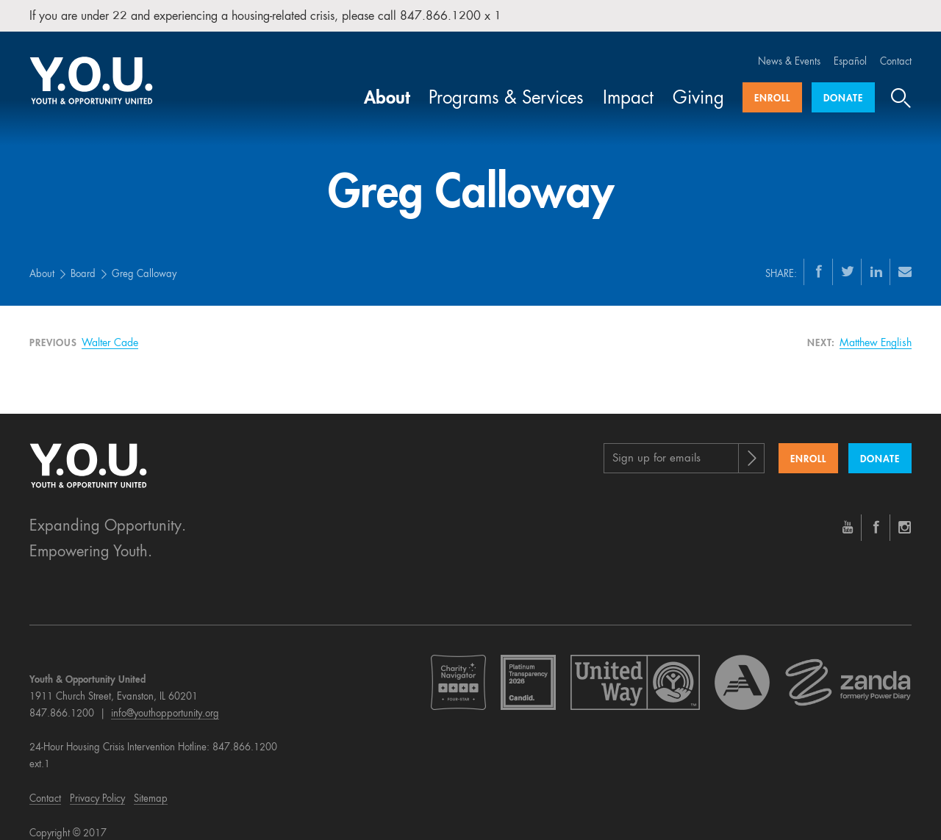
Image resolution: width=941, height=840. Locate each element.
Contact (896, 49)
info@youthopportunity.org (165, 701)
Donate (843, 85)
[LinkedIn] (876, 258)
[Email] (905, 258)
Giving (698, 86)
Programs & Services (506, 86)
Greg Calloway (144, 261)
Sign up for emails (656, 445)
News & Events (789, 49)
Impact (628, 86)
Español (850, 49)
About (387, 86)
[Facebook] (819, 258)
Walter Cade (110, 330)
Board (83, 261)
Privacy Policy (97, 786)
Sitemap (151, 786)
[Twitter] (847, 258)
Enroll (772, 85)
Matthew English (876, 330)
